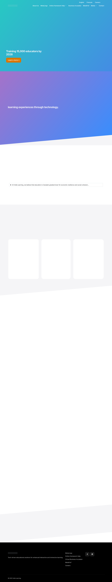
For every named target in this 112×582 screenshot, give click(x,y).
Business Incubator (75, 5)
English (81, 2)
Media (94, 5)
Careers (97, 2)
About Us (36, 5)
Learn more (13, 60)
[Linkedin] (92, 554)
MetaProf (86, 5)
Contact (101, 5)
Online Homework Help (57, 5)
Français (89, 2)
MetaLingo (44, 5)
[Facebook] (87, 554)
